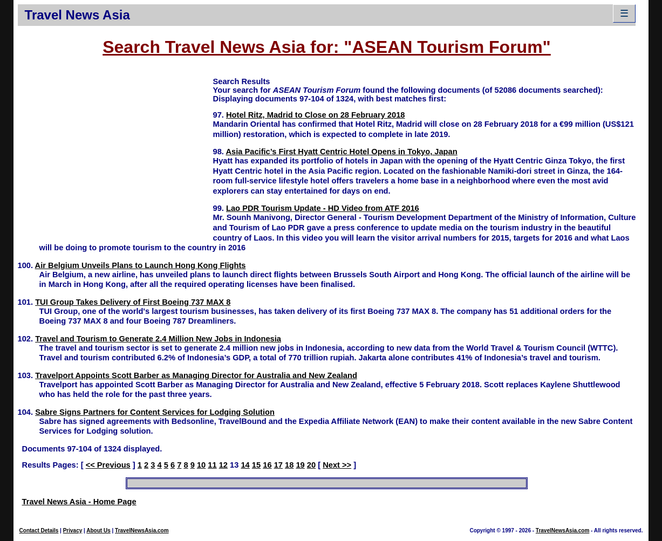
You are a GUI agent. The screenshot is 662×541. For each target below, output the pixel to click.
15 (256, 465)
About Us (98, 530)
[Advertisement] (115, 151)
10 (201, 465)
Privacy (73, 530)
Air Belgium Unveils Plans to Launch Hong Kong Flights (140, 265)
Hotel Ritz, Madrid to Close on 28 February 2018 (315, 115)
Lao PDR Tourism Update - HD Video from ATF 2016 (322, 208)
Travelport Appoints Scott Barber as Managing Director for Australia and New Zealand (196, 375)
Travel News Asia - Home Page (79, 501)
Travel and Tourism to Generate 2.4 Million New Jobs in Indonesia (158, 338)
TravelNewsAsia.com (142, 530)
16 (267, 465)
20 (311, 465)
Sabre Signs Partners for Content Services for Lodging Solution (155, 412)
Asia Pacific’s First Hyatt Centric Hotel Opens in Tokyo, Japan (341, 151)
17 (278, 465)
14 (245, 465)
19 (300, 465)
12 (223, 465)
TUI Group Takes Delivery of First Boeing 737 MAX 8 (132, 302)
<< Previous (108, 465)
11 (212, 465)
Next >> (337, 465)
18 (289, 465)
